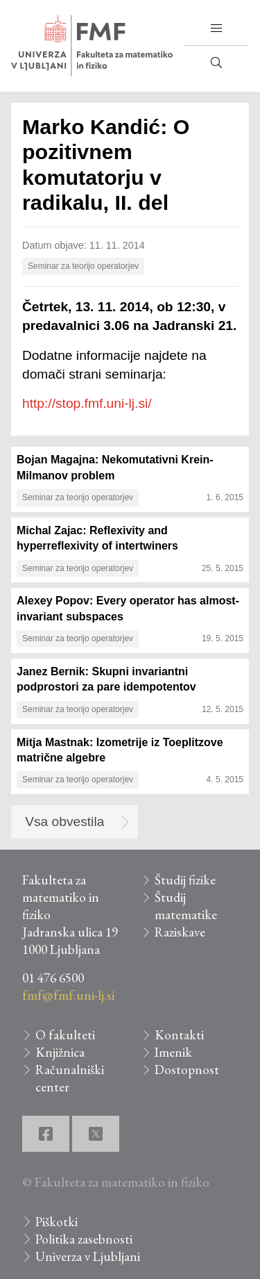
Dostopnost (187, 1069)
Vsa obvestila (64, 821)
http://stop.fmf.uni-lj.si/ (87, 403)
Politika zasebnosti (83, 1239)
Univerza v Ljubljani (87, 1256)
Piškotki (56, 1221)
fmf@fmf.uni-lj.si (68, 995)
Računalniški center (69, 1078)
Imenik (173, 1052)
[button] (216, 28)
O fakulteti (65, 1034)
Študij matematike (186, 906)
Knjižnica (60, 1052)
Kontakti (179, 1034)
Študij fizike (185, 880)
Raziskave (180, 932)
